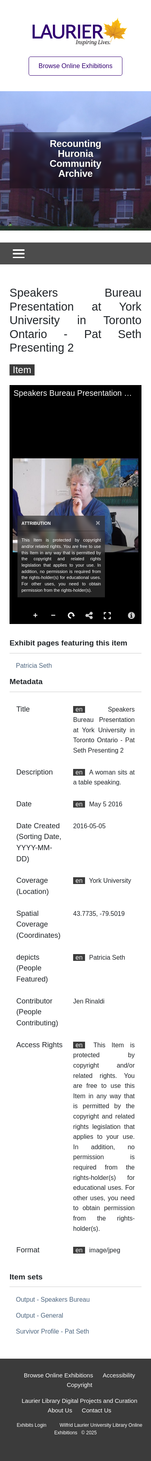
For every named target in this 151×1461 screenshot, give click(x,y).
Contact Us (96, 1410)
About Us (60, 1410)
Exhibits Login (31, 1425)
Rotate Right (71, 616)
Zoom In (36, 616)
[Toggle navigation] (18, 253)
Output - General (39, 1315)
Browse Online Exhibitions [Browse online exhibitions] (75, 66)
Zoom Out (54, 616)
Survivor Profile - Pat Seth (52, 1331)
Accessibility (119, 1375)
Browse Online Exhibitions (58, 1375)
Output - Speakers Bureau (53, 1299)
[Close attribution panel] (98, 523)
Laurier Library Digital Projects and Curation (79, 1400)
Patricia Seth (34, 665)
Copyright (79, 1384)
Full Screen (107, 615)
